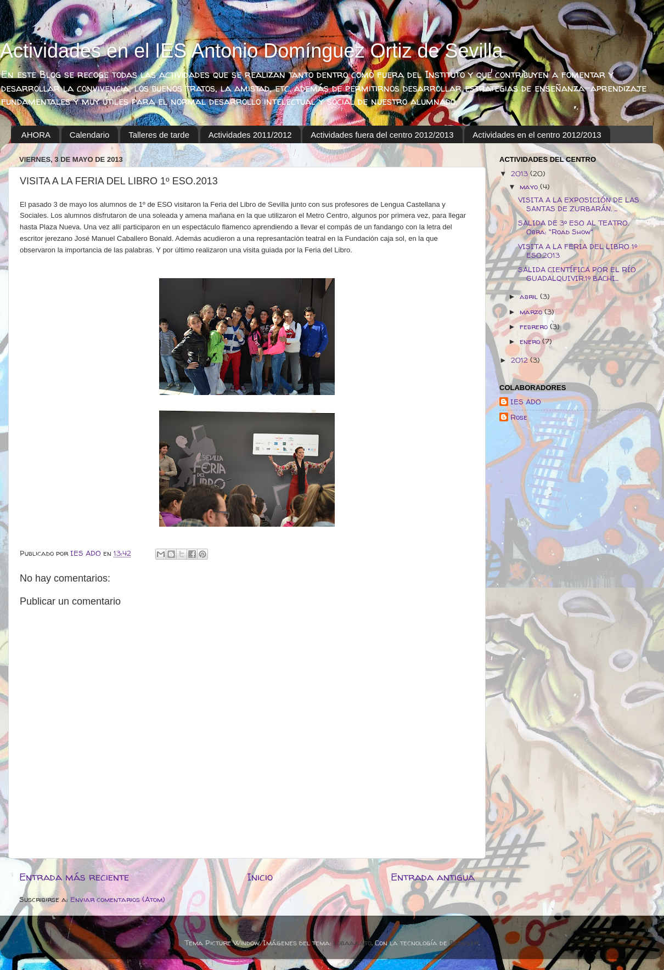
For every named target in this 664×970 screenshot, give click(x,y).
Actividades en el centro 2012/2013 (536, 134)
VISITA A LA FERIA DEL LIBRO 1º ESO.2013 (577, 250)
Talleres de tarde (158, 134)
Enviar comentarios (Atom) (117, 899)
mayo (530, 186)
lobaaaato (353, 943)
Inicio (260, 877)
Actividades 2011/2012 (250, 134)
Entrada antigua (433, 877)
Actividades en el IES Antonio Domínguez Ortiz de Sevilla (251, 51)
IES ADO (525, 402)
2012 (520, 360)
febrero (535, 326)
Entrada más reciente (74, 877)
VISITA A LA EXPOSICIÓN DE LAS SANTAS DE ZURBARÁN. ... (578, 204)
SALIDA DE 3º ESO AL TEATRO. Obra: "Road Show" (573, 227)
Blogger (464, 943)
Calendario (90, 134)
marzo (532, 312)
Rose (518, 417)
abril (530, 296)
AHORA (35, 134)
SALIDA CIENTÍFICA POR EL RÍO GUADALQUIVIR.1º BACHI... (577, 273)
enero (531, 341)
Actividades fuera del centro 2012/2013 (382, 134)
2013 (520, 173)
